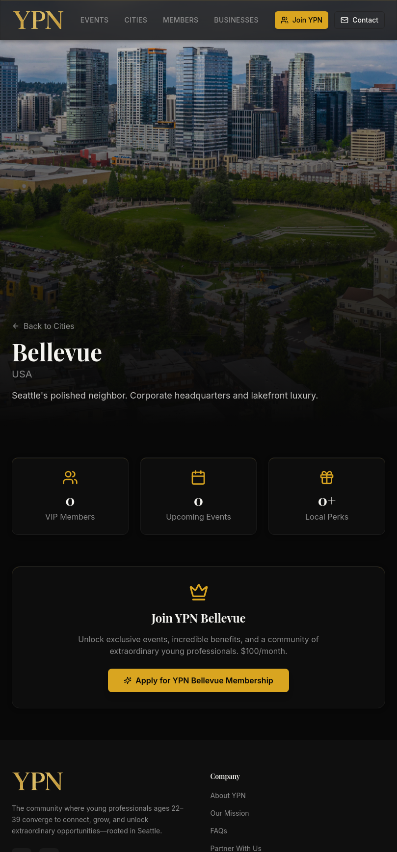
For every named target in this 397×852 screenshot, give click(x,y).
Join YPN (302, 20)
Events (94, 20)
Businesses (236, 20)
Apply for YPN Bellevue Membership (198, 680)
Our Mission (230, 813)
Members (180, 20)
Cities (135, 20)
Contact (359, 20)
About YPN (228, 795)
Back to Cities (43, 326)
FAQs (219, 831)
